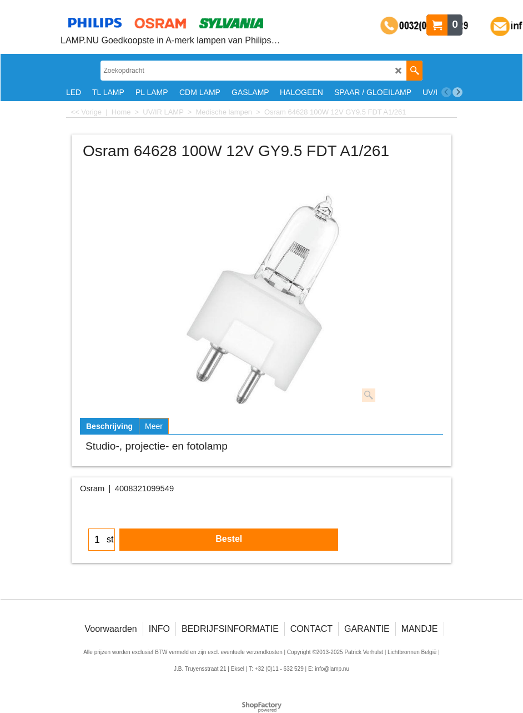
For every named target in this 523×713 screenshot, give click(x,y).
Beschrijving (109, 426)
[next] (457, 92)
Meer (154, 426)
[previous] (446, 92)
